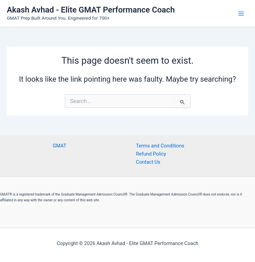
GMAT (59, 146)
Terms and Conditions (160, 146)
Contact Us (148, 162)
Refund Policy (151, 154)
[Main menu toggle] (241, 13)
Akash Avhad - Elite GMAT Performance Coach (91, 10)
